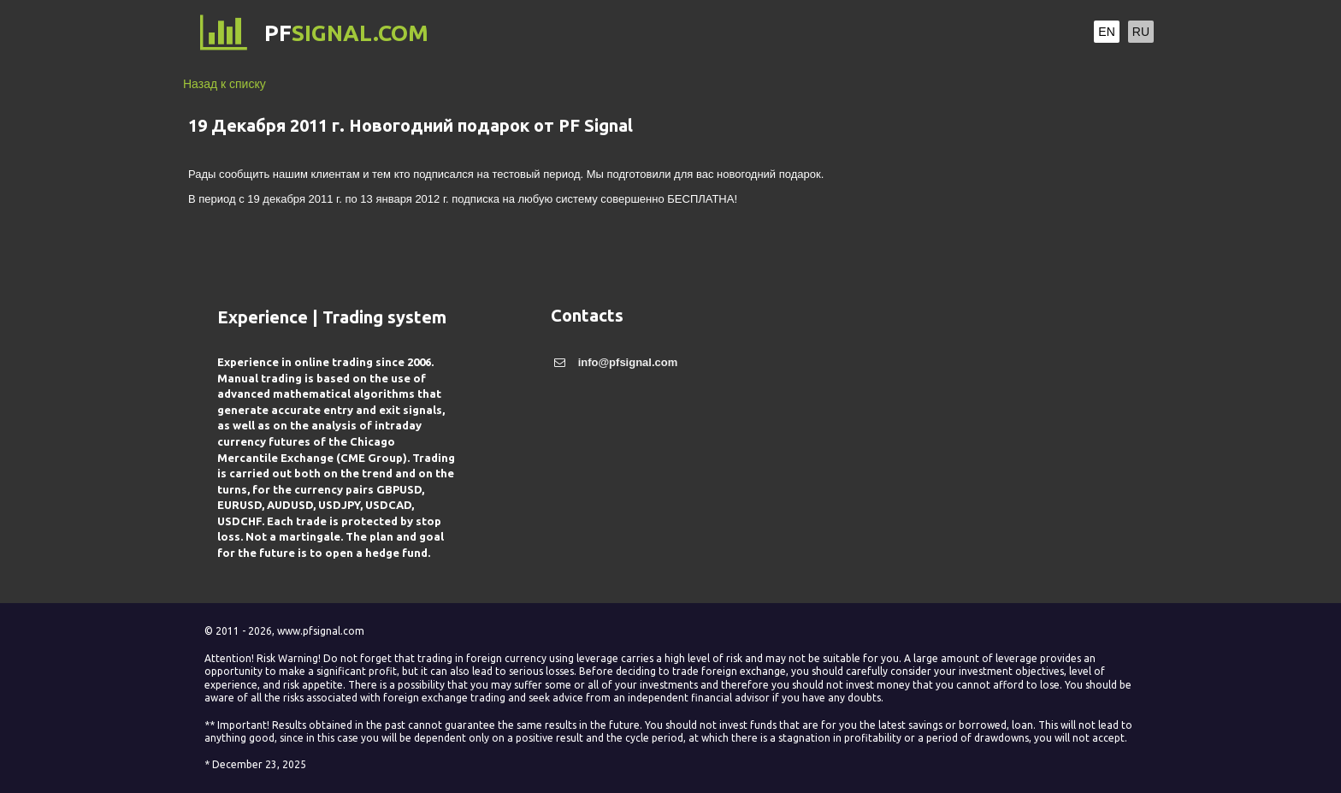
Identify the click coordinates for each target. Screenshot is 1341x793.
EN (1106, 31)
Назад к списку (224, 84)
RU (1140, 31)
